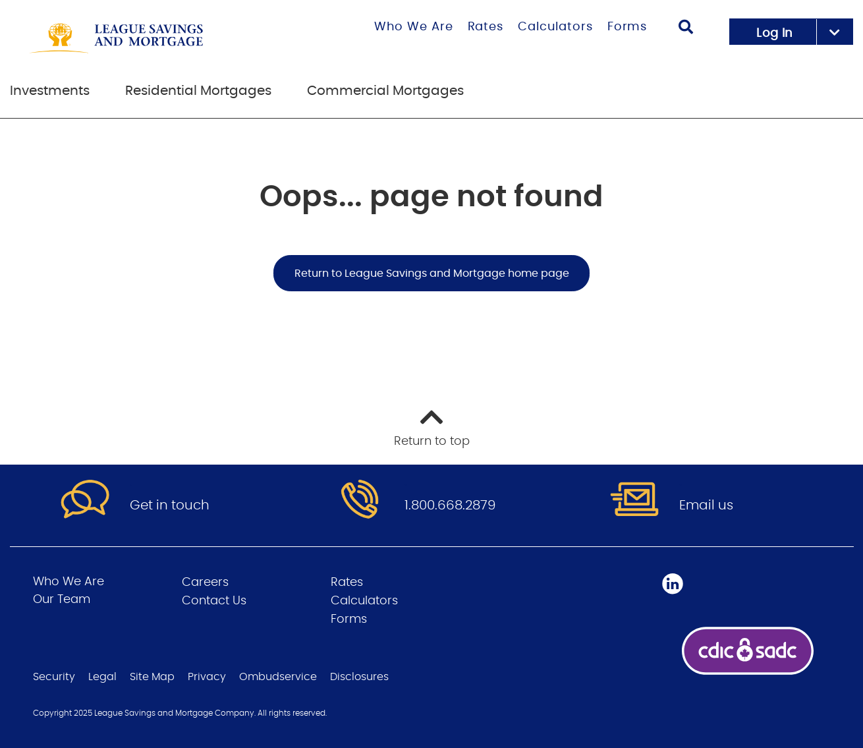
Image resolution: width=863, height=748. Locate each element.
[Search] (686, 28)
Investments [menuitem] (50, 91)
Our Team (61, 600)
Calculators (555, 27)
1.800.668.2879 (450, 505)
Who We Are (413, 27)
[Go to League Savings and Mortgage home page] (152, 38)
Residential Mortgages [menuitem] (198, 91)
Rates (486, 27)
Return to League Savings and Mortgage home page (431, 273)
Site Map (152, 677)
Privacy (207, 677)
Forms (627, 27)
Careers (205, 583)
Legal (102, 677)
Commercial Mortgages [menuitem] (385, 91)
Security (54, 677)
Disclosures (359, 677)
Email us (706, 505)
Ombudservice (278, 677)
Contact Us (214, 601)
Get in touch (169, 505)
